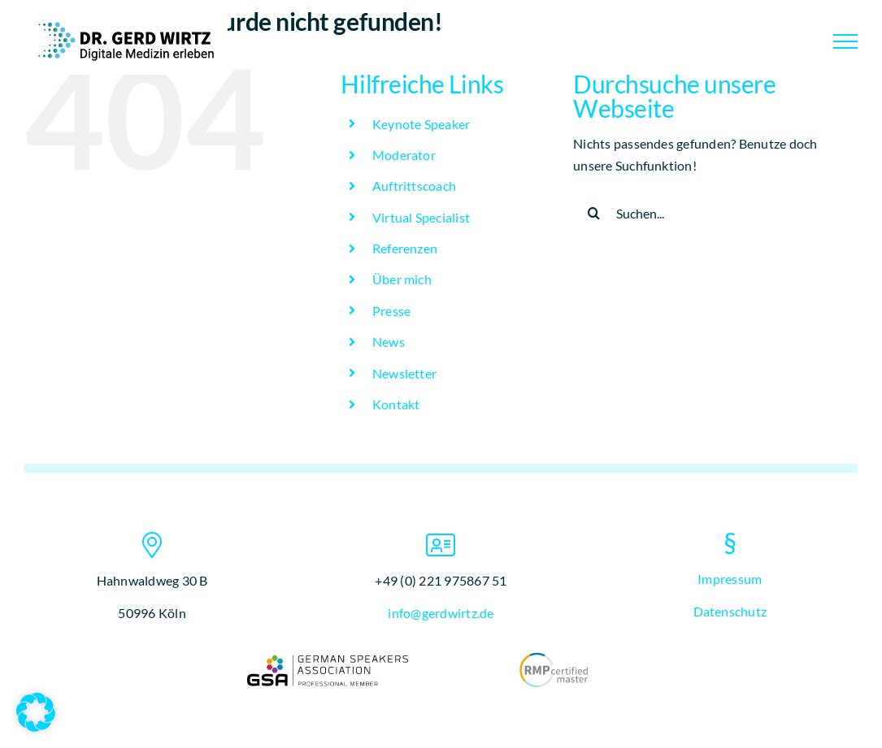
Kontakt (396, 404)
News (388, 341)
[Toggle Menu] (845, 41)
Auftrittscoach (414, 185)
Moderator (404, 154)
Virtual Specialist (421, 217)
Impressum (729, 578)
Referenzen (404, 248)
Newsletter (404, 373)
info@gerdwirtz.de (440, 612)
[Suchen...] (704, 212)
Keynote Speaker (421, 124)
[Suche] (593, 212)
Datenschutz (730, 611)
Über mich (402, 279)
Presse (391, 310)
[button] (36, 712)
